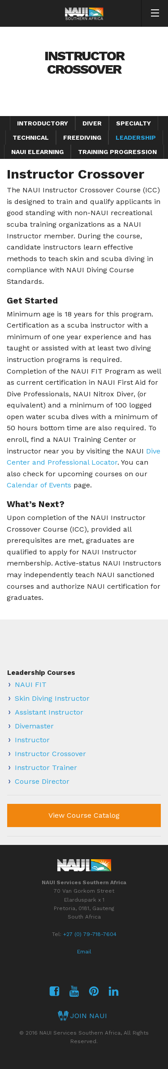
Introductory (42, 123)
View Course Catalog (84, 815)
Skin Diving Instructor (52, 698)
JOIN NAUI (82, 1015)
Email (84, 951)
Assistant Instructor (49, 712)
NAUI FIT (31, 684)
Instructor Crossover (50, 753)
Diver (92, 123)
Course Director (42, 781)
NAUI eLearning (37, 151)
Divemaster (34, 726)
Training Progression (117, 151)
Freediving (82, 137)
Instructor (32, 740)
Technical (31, 137)
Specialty (133, 123)
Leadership (136, 137)
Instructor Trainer (46, 767)
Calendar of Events (39, 485)
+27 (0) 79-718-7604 (89, 934)
